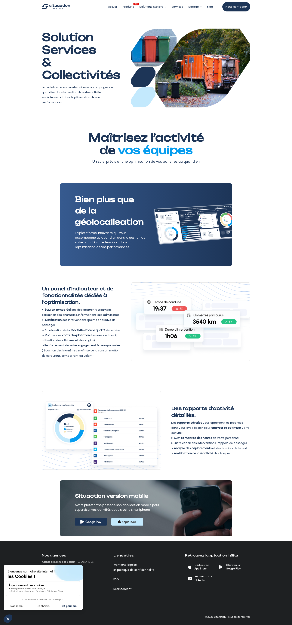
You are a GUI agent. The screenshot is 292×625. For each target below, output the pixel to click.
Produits (128, 6)
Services (177, 6)
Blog (210, 6)
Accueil (112, 6)
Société (193, 6)
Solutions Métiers (151, 6)
